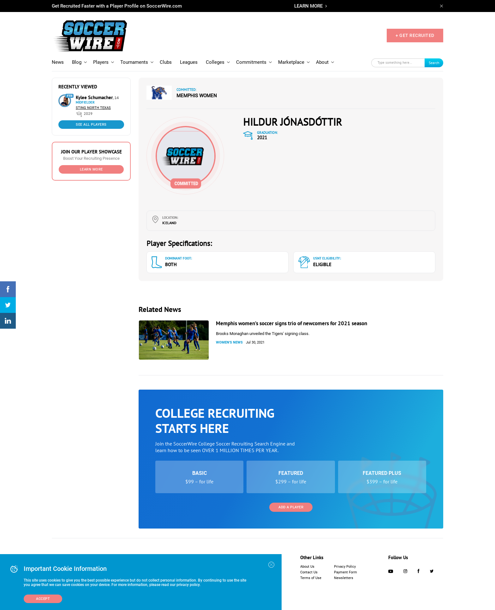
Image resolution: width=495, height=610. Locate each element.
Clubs (166, 62)
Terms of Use (310, 578)
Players (101, 62)
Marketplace (291, 62)
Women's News (229, 342)
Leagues (189, 62)
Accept (43, 599)
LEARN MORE (308, 6)
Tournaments (134, 62)
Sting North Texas (93, 108)
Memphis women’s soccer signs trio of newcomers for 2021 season (291, 323)
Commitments (251, 62)
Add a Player (290, 507)
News (58, 62)
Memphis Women (196, 96)
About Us (307, 567)
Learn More (91, 169)
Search (434, 62)
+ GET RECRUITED (415, 35)
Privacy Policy (345, 567)
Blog (76, 62)
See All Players (91, 125)
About (322, 62)
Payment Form (345, 572)
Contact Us (309, 572)
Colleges (215, 62)
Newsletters (343, 578)
